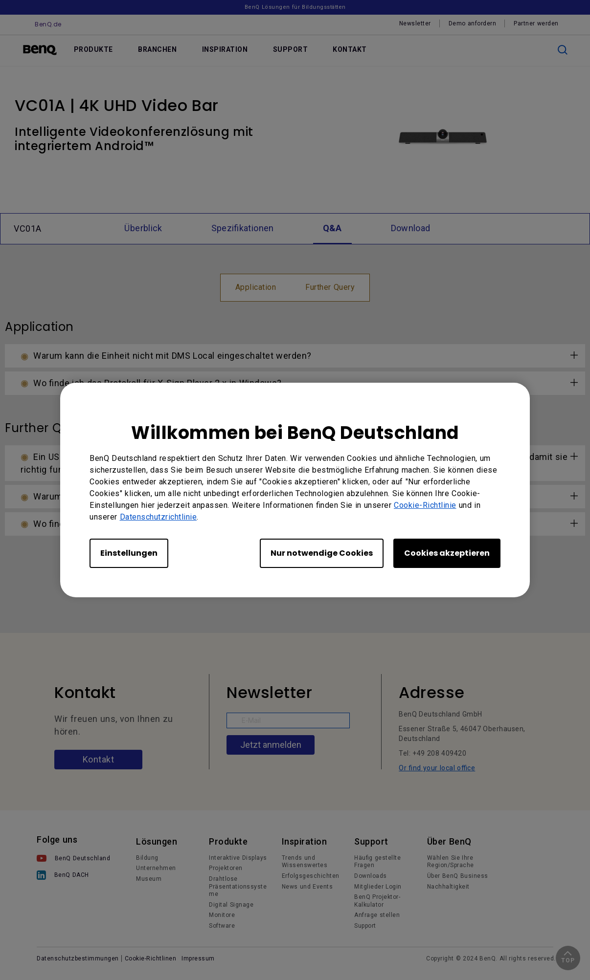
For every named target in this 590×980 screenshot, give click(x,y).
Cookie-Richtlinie (425, 505)
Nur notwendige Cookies (322, 553)
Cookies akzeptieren (447, 553)
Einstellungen (129, 553)
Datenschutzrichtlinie (158, 517)
